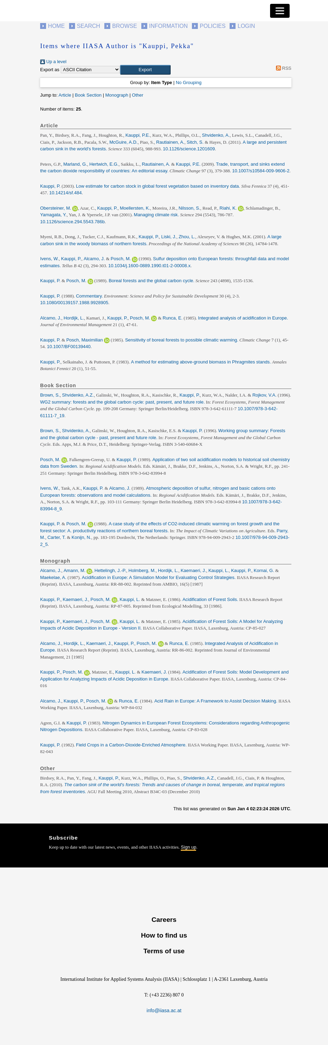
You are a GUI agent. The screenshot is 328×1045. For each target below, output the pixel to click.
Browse (124, 26)
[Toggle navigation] (280, 11)
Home (56, 26)
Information (168, 26)
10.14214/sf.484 (65, 192)
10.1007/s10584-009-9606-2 (260, 170)
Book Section (88, 95)
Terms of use (164, 951)
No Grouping (189, 82)
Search (88, 26)
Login (246, 26)
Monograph (116, 95)
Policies (213, 26)
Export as (49, 69)
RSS (282, 68)
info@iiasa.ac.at (164, 1010)
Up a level (53, 61)
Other (137, 95)
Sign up (188, 847)
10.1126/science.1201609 (189, 148)
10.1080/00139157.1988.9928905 (74, 302)
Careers (163, 919)
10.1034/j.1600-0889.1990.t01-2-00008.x (149, 265)
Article (65, 95)
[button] (145, 70)
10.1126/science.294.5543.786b (72, 221)
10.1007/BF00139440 (69, 346)
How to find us (164, 935)
